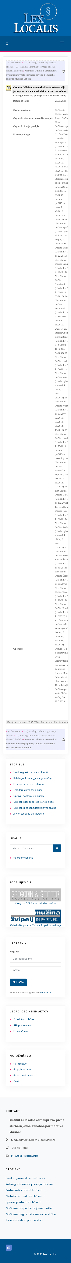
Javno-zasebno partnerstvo (28, 813)
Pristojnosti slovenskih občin (29, 784)
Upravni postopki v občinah (28, 796)
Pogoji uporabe (22, 1069)
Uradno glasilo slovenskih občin (31, 772)
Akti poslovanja (22, 1025)
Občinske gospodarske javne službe (33, 802)
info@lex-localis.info (24, 1156)
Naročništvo (20, 1063)
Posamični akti (21, 1031)
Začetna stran (14, 62)
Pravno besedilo (49, 722)
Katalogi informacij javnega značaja (32, 778)
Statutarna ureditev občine (27, 790)
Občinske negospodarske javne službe (34, 808)
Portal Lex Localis (23, 1075)
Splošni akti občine (23, 1019)
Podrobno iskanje (23, 857)
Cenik (16, 1081)
